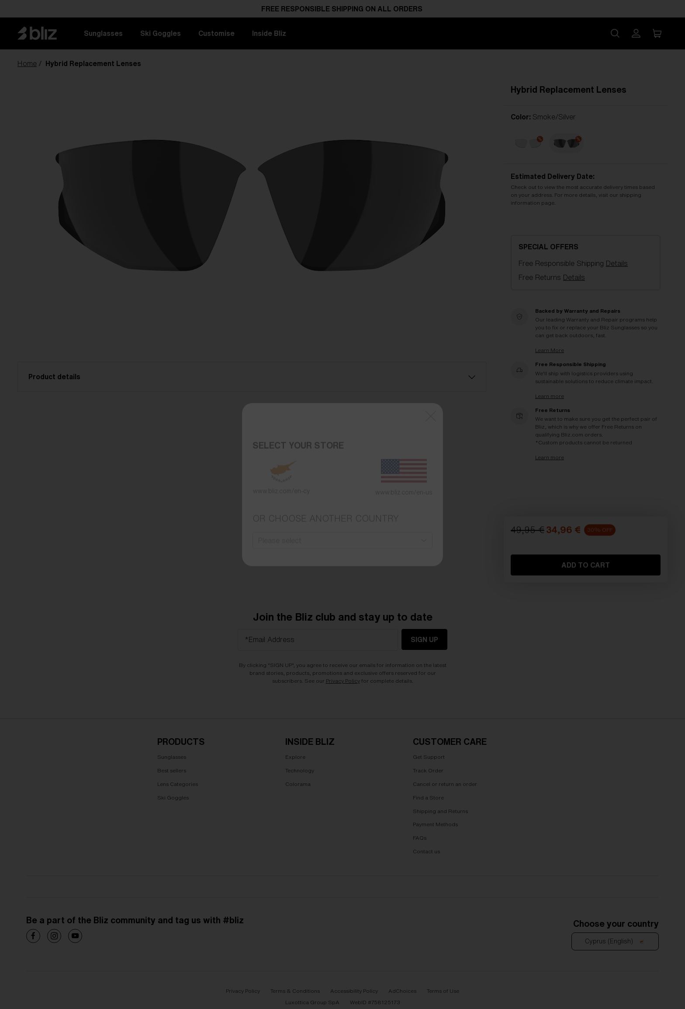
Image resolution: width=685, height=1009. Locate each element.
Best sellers (171, 770)
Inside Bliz (269, 33)
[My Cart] (657, 33)
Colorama (298, 784)
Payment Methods (435, 824)
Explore (295, 757)
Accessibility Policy (354, 991)
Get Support (429, 757)
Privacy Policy (343, 681)
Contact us (426, 851)
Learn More (549, 350)
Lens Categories (177, 784)
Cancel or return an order (445, 784)
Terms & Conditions (295, 991)
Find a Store (428, 797)
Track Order (428, 770)
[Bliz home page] (43, 33)
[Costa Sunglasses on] (33, 936)
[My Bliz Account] (636, 33)
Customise (216, 33)
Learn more (549, 396)
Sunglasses (103, 33)
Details (617, 263)
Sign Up (424, 639)
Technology (299, 770)
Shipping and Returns (440, 810)
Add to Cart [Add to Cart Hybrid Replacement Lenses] (585, 635)
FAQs (419, 838)
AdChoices (402, 991)
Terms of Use (443, 991)
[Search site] (615, 33)
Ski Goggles (160, 33)
